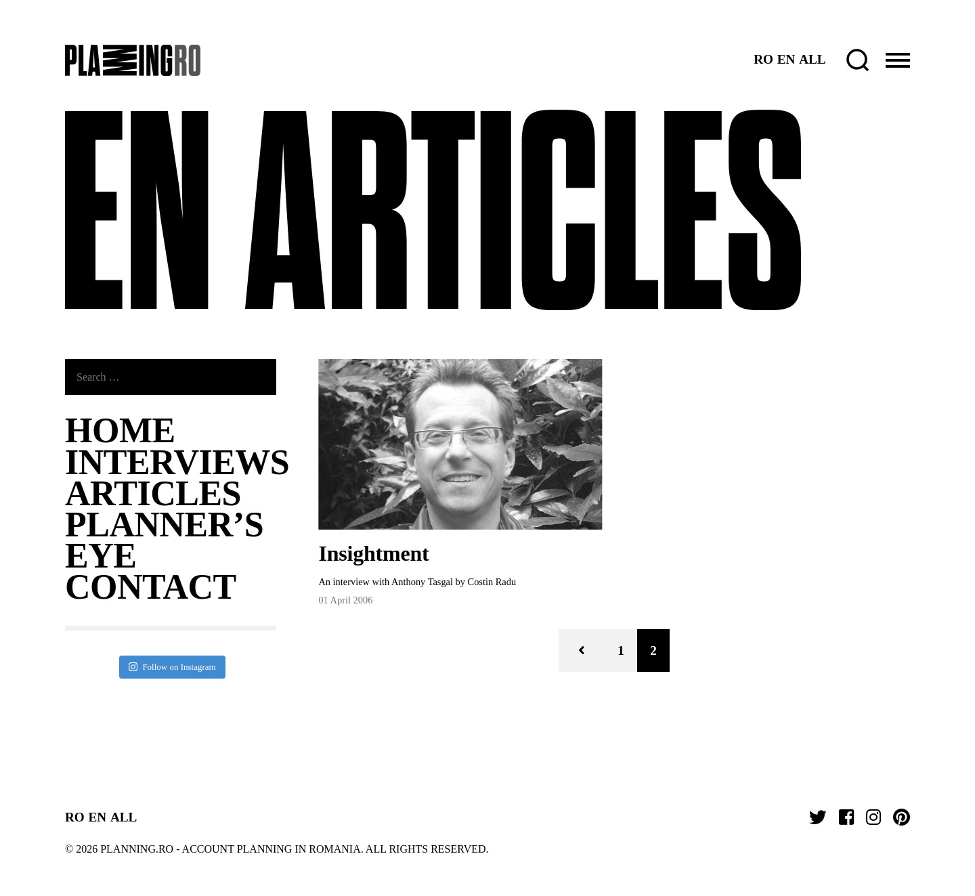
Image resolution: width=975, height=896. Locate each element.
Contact (150, 587)
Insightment (373, 553)
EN (786, 59)
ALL (812, 59)
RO (763, 59)
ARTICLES (153, 493)
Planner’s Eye (164, 540)
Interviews (177, 462)
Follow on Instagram (172, 667)
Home (120, 430)
